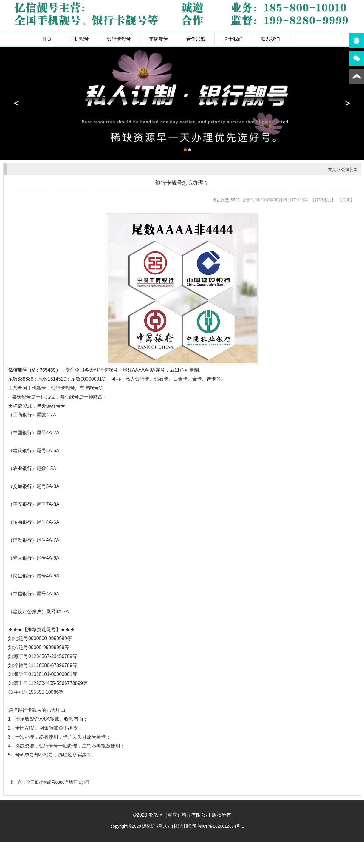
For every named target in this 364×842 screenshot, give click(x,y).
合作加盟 (195, 38)
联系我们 (270, 38)
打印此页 (323, 199)
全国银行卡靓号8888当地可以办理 (58, 782)
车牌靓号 (158, 38)
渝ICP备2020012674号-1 (221, 826)
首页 (47, 38)
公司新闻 (349, 169)
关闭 (346, 199)
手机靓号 (79, 38)
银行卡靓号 (119, 38)
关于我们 (233, 38)
